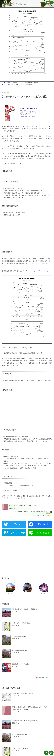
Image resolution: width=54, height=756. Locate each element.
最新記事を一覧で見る (44, 677)
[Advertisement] (27, 232)
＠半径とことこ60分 (14, 3)
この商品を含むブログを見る (27, 116)
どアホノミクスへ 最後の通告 (28, 108)
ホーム (4, 82)
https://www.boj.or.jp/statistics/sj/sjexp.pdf (36, 271)
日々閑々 (8, 82)
